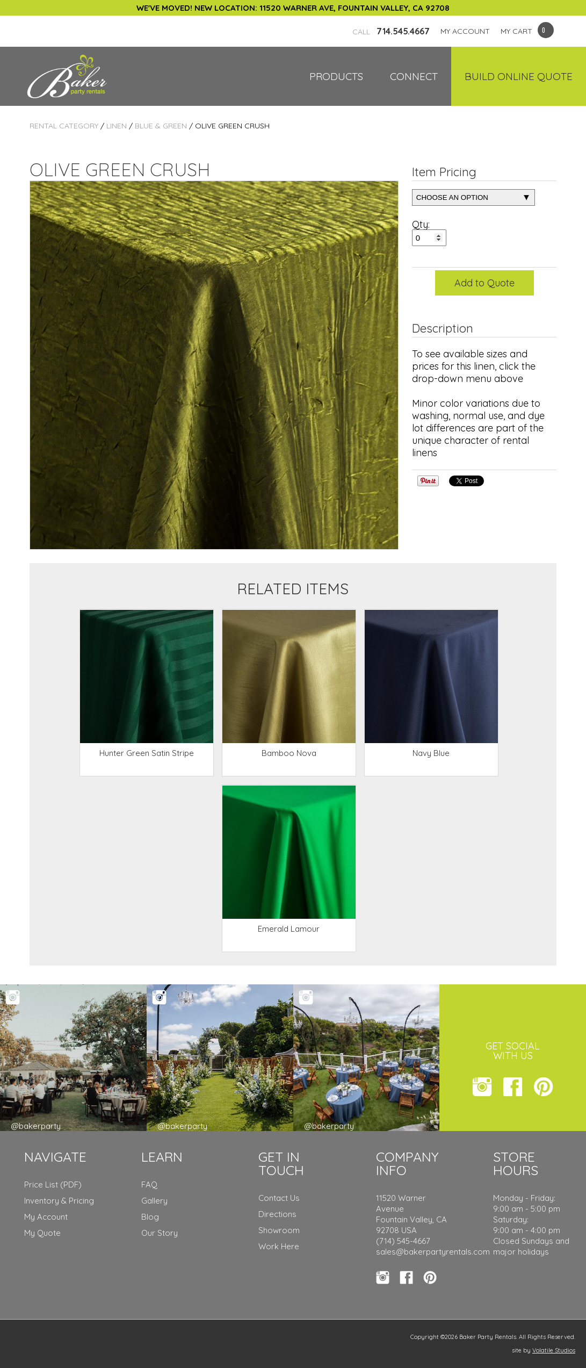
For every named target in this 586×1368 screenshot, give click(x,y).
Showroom (279, 1230)
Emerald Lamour (289, 929)
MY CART (516, 31)
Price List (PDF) (53, 1184)
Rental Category (64, 126)
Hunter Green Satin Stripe (146, 753)
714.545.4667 (391, 31)
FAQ (149, 1184)
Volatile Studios (553, 1350)
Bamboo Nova (289, 753)
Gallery (154, 1201)
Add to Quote (484, 283)
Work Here (278, 1246)
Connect (414, 76)
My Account (46, 1217)
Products (336, 76)
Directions (277, 1214)
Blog (150, 1217)
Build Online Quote (519, 76)
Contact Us (279, 1198)
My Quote (42, 1233)
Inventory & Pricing (59, 1201)
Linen (116, 126)
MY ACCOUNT (465, 31)
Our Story (159, 1233)
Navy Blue (431, 753)
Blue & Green (161, 126)
